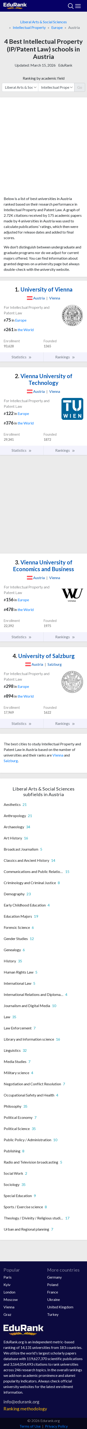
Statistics (22, 357)
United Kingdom (60, 1307)
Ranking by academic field (43, 78)
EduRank (65, 65)
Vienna (57, 755)
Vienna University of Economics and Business (43, 565)
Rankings (65, 357)
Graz (7, 1314)
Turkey (52, 1314)
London (9, 1292)
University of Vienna (43, 289)
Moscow (10, 1299)
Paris (7, 1277)
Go (79, 87)
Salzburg (11, 760)
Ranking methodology (25, 1408)
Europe (57, 27)
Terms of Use (30, 1426)
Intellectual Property (29, 27)
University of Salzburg (44, 655)
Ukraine (53, 1299)
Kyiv (6, 1284)
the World (26, 329)
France (52, 1292)
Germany (54, 1277)
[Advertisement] (43, 148)
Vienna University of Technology (43, 379)
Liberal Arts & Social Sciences (43, 22)
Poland (52, 1284)
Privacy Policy (56, 1426)
